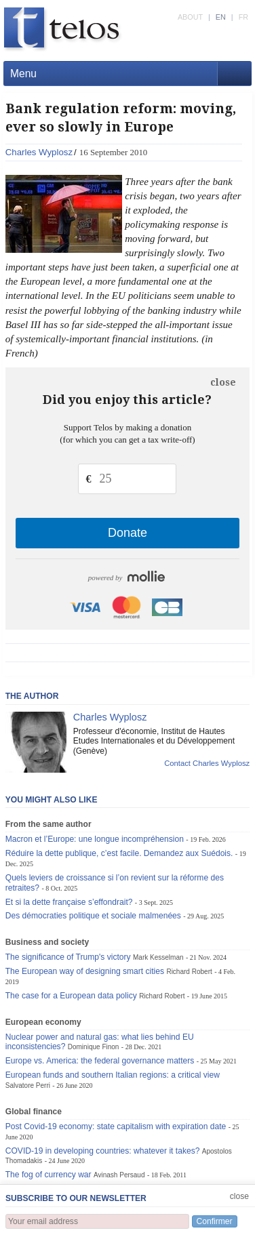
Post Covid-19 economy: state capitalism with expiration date (116, 1126)
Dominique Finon (93, 1047)
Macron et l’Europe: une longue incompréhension (94, 839)
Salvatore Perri (27, 1085)
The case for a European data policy (71, 995)
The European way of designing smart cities (84, 971)
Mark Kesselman (158, 957)
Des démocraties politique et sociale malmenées (93, 915)
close (223, 382)
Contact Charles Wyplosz (207, 763)
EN (221, 17)
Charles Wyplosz (39, 152)
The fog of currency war (48, 1174)
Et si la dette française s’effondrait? (69, 902)
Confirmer (215, 1221)
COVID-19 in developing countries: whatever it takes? (102, 1151)
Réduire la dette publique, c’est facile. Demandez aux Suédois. (119, 853)
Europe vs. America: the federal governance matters (100, 1060)
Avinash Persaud (119, 1175)
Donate (127, 533)
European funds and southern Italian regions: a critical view (112, 1075)
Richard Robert (189, 971)
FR (243, 17)
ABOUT (190, 17)
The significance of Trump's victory (68, 957)
